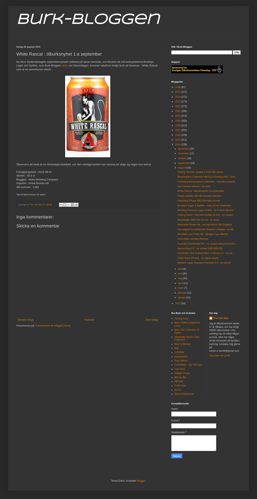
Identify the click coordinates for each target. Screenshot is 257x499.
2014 (178, 144)
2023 (178, 101)
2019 (178, 120)
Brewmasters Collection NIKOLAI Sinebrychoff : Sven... (207, 176)
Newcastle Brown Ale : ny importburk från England (204, 224)
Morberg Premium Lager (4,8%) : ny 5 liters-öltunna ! (206, 210)
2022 (178, 106)
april (180, 283)
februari (182, 292)
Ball (176, 348)
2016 (178, 135)
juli (180, 268)
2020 (178, 115)
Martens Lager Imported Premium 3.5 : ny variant (204, 262)
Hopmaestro (181, 356)
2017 (178, 130)
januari (182, 297)
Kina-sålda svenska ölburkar (192, 238)
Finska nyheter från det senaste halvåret (199, 196)
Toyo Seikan (181, 360)
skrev (65, 65)
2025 (178, 92)
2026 (178, 87)
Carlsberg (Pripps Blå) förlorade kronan (198, 200)
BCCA (177, 389)
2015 (178, 139)
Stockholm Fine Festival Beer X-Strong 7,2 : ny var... (205, 253)
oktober (182, 158)
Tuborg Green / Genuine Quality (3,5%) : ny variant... (206, 215)
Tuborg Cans (181, 318)
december (184, 148)
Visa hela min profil (219, 355)
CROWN (179, 352)
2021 (178, 111)
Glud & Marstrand (184, 394)
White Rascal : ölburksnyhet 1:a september (200, 191)
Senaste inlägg (25, 319)
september (184, 163)
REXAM (178, 381)
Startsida (89, 319)
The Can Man (221, 318)
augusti (182, 167)
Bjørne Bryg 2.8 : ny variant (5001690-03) (200, 248)
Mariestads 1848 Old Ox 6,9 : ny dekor (198, 219)
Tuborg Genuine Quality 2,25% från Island (200, 172)
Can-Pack (179, 369)
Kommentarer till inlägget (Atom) (52, 325)
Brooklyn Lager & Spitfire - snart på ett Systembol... (205, 205)
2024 (178, 96)
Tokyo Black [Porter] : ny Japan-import (198, 258)
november (184, 153)
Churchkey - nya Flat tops (188, 364)
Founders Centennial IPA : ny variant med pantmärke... (207, 243)
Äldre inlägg (151, 319)
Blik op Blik (180, 377)
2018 (178, 125)
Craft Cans (180, 385)
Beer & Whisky (182, 344)
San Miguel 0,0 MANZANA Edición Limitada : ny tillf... (206, 229)
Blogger (141, 480)
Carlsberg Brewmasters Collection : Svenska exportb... (207, 181)
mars (181, 287)
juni (180, 273)
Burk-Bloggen (87, 20)
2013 (178, 303)
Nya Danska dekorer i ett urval (193, 186)
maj (180, 278)
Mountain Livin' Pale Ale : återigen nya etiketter (202, 234)
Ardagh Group (182, 373)
